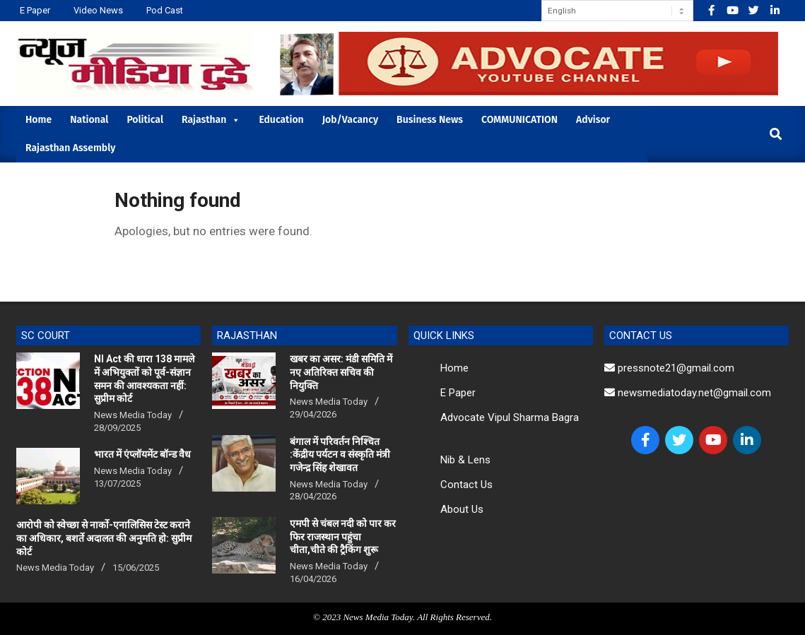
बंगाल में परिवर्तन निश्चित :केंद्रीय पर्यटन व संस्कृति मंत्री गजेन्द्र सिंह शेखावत (340, 454)
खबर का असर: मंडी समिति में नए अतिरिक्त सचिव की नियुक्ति (341, 372)
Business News (429, 120)
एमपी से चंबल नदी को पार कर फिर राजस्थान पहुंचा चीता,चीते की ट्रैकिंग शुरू (343, 536)
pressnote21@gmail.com (669, 368)
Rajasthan (211, 120)
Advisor (593, 120)
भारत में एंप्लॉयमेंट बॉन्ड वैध (142, 454)
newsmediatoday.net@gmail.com (687, 392)
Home (38, 120)
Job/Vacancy (350, 120)
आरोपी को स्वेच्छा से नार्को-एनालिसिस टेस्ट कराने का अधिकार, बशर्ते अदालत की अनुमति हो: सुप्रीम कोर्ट (104, 538)
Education (281, 120)
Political (145, 120)
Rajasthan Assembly (70, 148)
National (89, 120)
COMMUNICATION (519, 120)
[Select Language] (617, 10)
